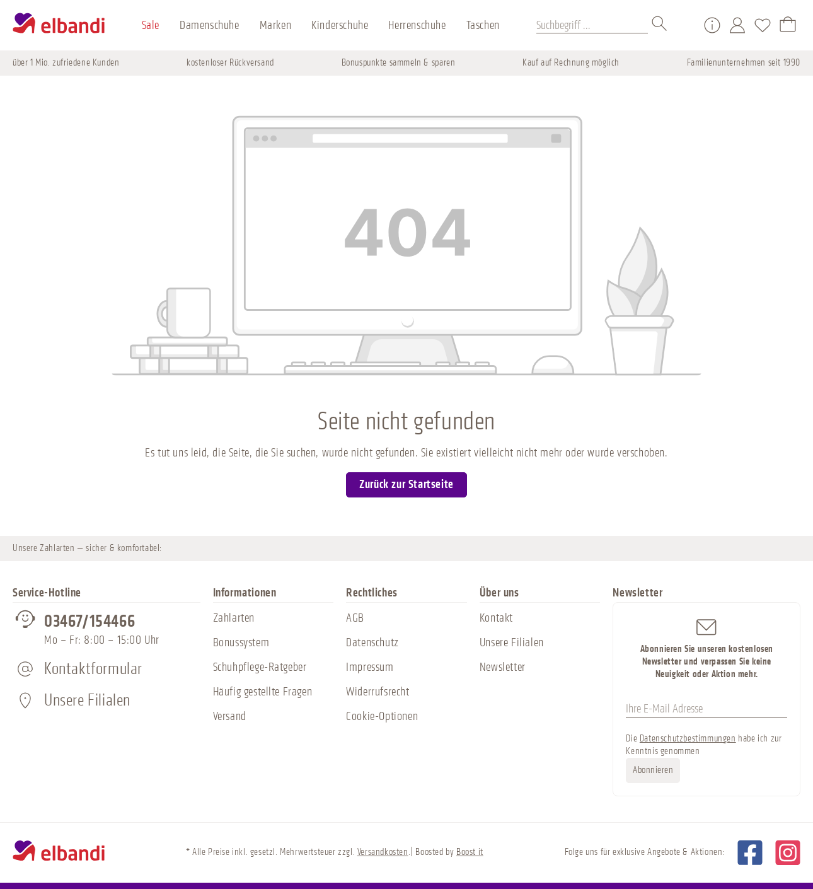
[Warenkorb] (787, 25)
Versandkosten (382, 852)
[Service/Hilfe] (712, 25)
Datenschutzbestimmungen (688, 739)
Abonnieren (653, 770)
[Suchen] (659, 25)
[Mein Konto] (737, 25)
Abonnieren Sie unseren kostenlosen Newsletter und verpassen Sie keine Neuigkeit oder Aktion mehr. (706, 647)
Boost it (469, 852)
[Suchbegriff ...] (592, 25)
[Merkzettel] (762, 25)
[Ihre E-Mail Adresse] (706, 709)
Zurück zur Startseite (406, 484)
